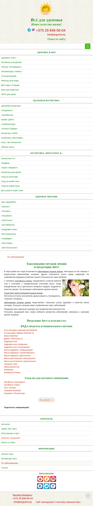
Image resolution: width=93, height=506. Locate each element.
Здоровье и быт (8, 58)
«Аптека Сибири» (9, 128)
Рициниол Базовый (12, 390)
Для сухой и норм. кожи (12, 190)
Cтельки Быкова (8, 76)
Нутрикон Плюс (11, 364)
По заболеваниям (9, 463)
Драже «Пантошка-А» (13, 339)
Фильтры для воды (10, 80)
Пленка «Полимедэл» (11, 67)
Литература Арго (9, 458)
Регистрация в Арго (10, 433)
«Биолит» (5, 206)
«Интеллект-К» (8, 158)
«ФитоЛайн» (7, 243)
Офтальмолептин (11, 367)
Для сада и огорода (10, 85)
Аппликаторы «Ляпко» (11, 71)
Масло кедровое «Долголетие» (17, 355)
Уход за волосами (9, 177)
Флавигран (8, 370)
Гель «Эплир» (10, 388)
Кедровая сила (10, 341)
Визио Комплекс (11, 336)
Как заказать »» (46, 400)
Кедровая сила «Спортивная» (17, 347)
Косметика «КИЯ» (9, 133)
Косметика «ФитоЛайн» (12, 138)
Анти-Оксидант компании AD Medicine (20, 330)
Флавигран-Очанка (12, 372)
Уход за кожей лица (10, 186)
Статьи (4, 468)
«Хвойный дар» (8, 124)
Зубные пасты (7, 147)
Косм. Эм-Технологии (11, 142)
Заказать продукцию (10, 438)
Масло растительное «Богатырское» (20, 358)
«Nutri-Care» (7, 220)
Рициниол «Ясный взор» (14, 393)
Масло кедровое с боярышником (18, 350)
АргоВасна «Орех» (12, 385)
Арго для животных (10, 90)
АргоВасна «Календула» (14, 382)
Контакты (5, 424)
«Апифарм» (6, 238)
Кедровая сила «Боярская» (16, 344)
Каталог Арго (7, 454)
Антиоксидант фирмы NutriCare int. (19, 333)
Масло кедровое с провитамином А (19, 353)
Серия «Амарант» (9, 167)
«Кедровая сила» (9, 229)
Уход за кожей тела (10, 181)
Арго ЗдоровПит (8, 202)
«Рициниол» (7, 110)
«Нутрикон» (6, 216)
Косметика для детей (11, 172)
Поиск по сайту (56, 39)
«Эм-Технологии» (9, 247)
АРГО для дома (8, 94)
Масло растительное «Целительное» (20, 361)
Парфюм (5, 163)
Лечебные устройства (11, 62)
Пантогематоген (8, 234)
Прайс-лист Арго (9, 429)
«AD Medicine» (8, 225)
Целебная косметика (11, 106)
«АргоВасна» (7, 115)
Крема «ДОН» (7, 119)
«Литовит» (6, 211)
